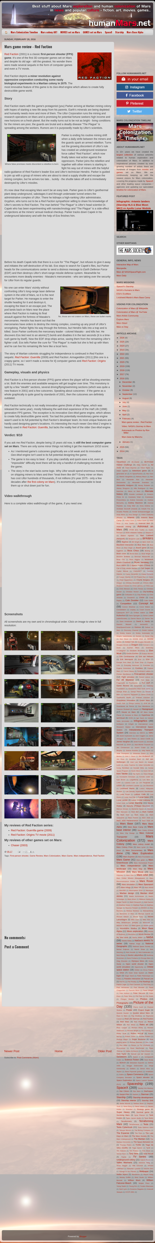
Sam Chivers (146, 1051)
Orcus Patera (148, 970)
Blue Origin (128, 548)
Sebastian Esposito (137, 1063)
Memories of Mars (127, 914)
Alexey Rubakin (144, 485)
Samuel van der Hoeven (140, 1054)
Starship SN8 (147, 1100)
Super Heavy (123, 1112)
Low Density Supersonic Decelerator (139, 791)
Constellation (121, 610)
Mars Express (129, 857)
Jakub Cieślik (145, 739)
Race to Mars (122, 1016)
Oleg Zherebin (122, 961)
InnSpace (120, 724)
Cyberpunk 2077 (123, 613)
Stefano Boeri (138, 1103)
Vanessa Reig (144, 1163)
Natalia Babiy (127, 941)
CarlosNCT (137, 571)
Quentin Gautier (123, 1013)
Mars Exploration (142, 853)
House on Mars (129, 712)
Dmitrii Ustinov (147, 630)
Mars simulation (128, 884)
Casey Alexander (131, 574)
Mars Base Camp (135, 827)
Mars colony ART (49, 32)
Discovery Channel (131, 630)
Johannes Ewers (139, 753)
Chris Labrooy (137, 586)
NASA (149, 937)
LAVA (119, 783)
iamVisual (121, 718)
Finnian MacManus (124, 674)
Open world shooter (135, 964)
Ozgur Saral (129, 976)
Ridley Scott (121, 1033)
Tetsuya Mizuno (125, 1130)
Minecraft (146, 923)
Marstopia (149, 890)
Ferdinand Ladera (143, 671)
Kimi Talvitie (122, 774)
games (120, 172)
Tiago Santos (137, 1148)
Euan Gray (139, 662)
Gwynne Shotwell (123, 709)
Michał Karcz (138, 917)
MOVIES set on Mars (70, 32)
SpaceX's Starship (125, 286)
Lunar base (143, 797)
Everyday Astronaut (131, 665)
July (124, 402)
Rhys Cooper (122, 1028)
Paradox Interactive (132, 979)
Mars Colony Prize (125, 847)
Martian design (127, 893)
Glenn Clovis (146, 695)
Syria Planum (139, 1115)
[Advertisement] (58, 238)
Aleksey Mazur (141, 477)
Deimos (137, 627)
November (127, 386)
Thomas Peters (126, 1145)
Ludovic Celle (140, 794)
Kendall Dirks (139, 768)
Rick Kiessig (146, 1031)
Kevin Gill (147, 771)
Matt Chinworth (135, 902)
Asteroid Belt (144, 523)
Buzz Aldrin (121, 565)
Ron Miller (123, 1045)
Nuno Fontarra (132, 958)
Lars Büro (146, 780)
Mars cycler (141, 847)
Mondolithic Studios (128, 928)
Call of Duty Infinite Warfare (127, 568)
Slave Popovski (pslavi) (133, 1071)
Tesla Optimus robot (145, 1127)
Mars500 (122, 890)
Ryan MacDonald (137, 1048)
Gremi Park (121, 703)
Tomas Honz (121, 1154)
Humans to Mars (131, 715)
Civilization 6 (129, 595)
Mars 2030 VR (147, 821)
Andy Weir (131, 506)
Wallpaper (144, 1171)
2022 (122, 354)
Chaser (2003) (19, 845)
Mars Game (67, 856)
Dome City (149, 636)
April (124, 414)
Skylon (119, 1071)
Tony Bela (133, 1153)
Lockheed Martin (127, 788)
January (126, 442)
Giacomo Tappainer (130, 695)
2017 (122, 374)
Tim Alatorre (121, 1151)
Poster (129, 1010)
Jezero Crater (140, 747)
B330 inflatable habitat (134, 533)
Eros (139, 659)
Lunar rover (121, 803)
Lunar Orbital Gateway (140, 800)
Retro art (144, 1024)
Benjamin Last (134, 539)
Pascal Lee (148, 979)
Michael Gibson (123, 917)
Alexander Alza (132, 479)
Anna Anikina (145, 506)
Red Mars (124, 1022)
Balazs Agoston (127, 535)
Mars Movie (137, 872)
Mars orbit (142, 874)
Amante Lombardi (136, 494)
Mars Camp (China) (145, 830)
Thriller (138, 1145)
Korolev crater (144, 777)
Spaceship (135, 1084)
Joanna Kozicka (132, 750)
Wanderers (136, 1174)
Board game (141, 548)
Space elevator (143, 1077)
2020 (122, 362)
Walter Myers (122, 1174)
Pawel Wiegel (148, 990)
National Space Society (141, 946)
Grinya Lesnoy (134, 703)
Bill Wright (135, 542)
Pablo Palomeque (143, 976)
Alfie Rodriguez (139, 488)
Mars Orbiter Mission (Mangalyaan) (131, 878)
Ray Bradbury (136, 1016)
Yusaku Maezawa (146, 1186)
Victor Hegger (122, 1166)
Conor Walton (145, 607)
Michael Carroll (144, 914)
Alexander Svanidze (140, 482)
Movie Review (144, 934)
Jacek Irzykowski (125, 736)
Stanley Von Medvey (145, 1088)
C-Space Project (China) (140, 565)
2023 (122, 350)
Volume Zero (148, 1168)
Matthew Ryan (138, 905)
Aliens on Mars (134, 491)
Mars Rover (146, 881)
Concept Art (146, 603)
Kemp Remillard (123, 768)
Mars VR (137, 887)
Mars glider (140, 860)
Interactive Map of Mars (127, 264)
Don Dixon (124, 639)
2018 (122, 370)
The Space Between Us (143, 1142)
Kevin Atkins (135, 771)
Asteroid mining (124, 526)
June (124, 406)
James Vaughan (123, 742)
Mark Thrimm (133, 818)
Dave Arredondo (126, 621)
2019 (122, 366)
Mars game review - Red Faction (137, 422)
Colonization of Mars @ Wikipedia (132, 308)
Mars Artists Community (128, 316)
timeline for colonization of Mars (131, 190)
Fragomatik (121, 683)
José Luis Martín (137, 762)
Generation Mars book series (139, 689)
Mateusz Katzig (145, 899)
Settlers (132, 1069)
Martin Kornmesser (136, 896)
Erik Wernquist (126, 659)
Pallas (119, 979)
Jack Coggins (140, 736)
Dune (119, 648)
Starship (119, 32)
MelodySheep (148, 911)
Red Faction (11, 54)
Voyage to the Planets (127, 1171)
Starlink (135, 1094)
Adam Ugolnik (122, 471)
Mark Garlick (147, 812)
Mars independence (83, 856)
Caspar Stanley (125, 577)
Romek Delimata (136, 1042)
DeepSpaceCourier (124, 627)
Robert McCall (137, 1033)
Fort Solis (145, 680)
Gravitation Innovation (126, 700)
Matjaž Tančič (122, 902)
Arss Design (133, 515)
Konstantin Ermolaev (127, 777)
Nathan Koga (134, 944)
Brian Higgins (134, 559)
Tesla (145, 1124)
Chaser (119, 583)
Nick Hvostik (130, 952)
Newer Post (11, 1051)
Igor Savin (140, 718)
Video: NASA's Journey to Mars (136, 426)
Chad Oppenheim (126, 580)
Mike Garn (135, 920)
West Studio (139, 1177)
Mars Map (137, 869)
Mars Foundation (144, 857)
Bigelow (125, 542)
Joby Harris (146, 750)
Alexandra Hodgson (125, 485)
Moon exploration (135, 931)
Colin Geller (148, 600)
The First (138, 1133)
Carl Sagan (145, 568)
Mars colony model (141, 844)
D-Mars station (139, 613)
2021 (122, 358)
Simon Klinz (145, 1069)
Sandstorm (122, 1057)
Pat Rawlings (144, 982)
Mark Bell (135, 812)
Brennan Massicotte (142, 557)
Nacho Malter (137, 937)
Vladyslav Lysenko (133, 1168)
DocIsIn (138, 636)
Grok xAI (147, 703)
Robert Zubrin (130, 1036)
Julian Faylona (129, 765)
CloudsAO (131, 598)
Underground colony (126, 1160)
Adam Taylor (145, 468)
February (126, 418)
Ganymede (138, 686)
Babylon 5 (149, 533)
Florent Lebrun (144, 677)
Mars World (149, 887)
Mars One (130, 875)
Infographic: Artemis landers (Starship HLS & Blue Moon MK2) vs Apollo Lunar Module (134, 205)
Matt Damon (148, 902)
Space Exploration (124, 1080)
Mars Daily (121, 275)
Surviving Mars (123, 1115)
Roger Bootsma (138, 1039)
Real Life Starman (132, 1019)
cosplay (133, 610)
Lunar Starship (135, 803)
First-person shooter (19, 856)
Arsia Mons (121, 515)
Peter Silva (128, 996)
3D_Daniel (135, 462)
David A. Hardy (143, 621)
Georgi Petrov (136, 692)
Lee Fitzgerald (144, 783)
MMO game (136, 925)
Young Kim (133, 1186)
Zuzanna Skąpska (137, 1189)
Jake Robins (132, 739)
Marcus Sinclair (122, 809)
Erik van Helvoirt (146, 656)
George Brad (122, 692)
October (126, 390)
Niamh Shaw (139, 949)
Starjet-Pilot (124, 1094)
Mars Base (126, 823)
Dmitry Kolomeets (143, 633)
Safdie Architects (132, 1051)
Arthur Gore (129, 520)
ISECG (142, 733)
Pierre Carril (138, 1007)
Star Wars (136, 1091)
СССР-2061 (129, 1192)
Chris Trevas (138, 589)
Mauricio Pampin (131, 908)
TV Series (139, 1156)
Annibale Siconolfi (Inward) (127, 509)
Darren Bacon (136, 618)
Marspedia (121, 268)
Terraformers (126, 1121)
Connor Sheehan (128, 607)
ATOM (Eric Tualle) (136, 530)
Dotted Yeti (129, 642)
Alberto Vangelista (126, 477)
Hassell (136, 709)
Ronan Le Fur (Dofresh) (140, 1045)
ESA (148, 659)
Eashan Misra (133, 648)
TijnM (148, 1148)
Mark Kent (124, 815)
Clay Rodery (141, 595)
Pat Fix (122, 982)
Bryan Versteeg (141, 562)
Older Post (105, 1051)
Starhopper (148, 1091)
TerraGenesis (134, 1124)
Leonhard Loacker (133, 786)
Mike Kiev (146, 920)
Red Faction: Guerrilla (35, 427)
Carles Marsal (122, 571)
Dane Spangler (134, 615)
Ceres (151, 577)
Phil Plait (139, 996)
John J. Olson (130, 756)
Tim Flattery (134, 1151)
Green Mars (145, 700)
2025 (122, 342)
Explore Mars (123, 319)
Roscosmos (121, 1048)
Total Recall (148, 1154)
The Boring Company (142, 1130)
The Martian (139, 1139)
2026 (122, 338)
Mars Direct (122, 323)
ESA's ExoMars (124, 294)
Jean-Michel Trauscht (142, 745)
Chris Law (149, 586)
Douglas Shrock (122, 645)
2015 (122, 447)
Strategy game (143, 1109)
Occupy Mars (146, 958)
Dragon (134, 645)
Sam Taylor (121, 1054)
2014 (122, 451)
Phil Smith (149, 996)
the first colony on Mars (40, 481)
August (125, 398)
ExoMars (139, 668)
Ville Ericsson (137, 1166)
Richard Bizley (137, 1028)
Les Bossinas (148, 786)
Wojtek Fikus (144, 1183)
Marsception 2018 (135, 890)
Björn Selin (146, 542)
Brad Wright (146, 554)
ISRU (151, 733)
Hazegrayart (147, 709)
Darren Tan (149, 618)
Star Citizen (124, 1091)
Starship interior (128, 1100)
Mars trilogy (126, 887)
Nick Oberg (121, 955)
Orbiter (137, 970)
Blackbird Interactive (125, 545)
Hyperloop (145, 715)
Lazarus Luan (129, 783)
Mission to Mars (122, 925)
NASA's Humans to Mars (128, 290)
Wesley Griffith (125, 1177)
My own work (122, 937)
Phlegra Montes (127, 999)
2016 (122, 378)
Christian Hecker (132, 592)
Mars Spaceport (145, 884)
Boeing (147, 551)
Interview (132, 733)
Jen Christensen (123, 747)
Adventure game (139, 471)
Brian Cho (121, 559)
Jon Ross (120, 759)
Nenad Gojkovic (123, 949)
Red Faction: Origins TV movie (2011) (33, 834)
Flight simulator (127, 677)
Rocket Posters (144, 1036)
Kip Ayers (136, 774)
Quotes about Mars (141, 1013)
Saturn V (136, 1057)
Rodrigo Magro (122, 1039)
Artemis (130, 517)
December (127, 382)
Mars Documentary (134, 850)
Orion (122, 973)
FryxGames (133, 683)
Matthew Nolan (124, 905)
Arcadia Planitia (123, 512)
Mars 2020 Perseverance (127, 821)
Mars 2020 (146, 818)
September (127, 394)
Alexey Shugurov (123, 488)
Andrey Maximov (135, 503)
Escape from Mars (124, 662)
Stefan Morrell (124, 1103)
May (124, 410)
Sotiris (121, 1074)
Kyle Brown (121, 780)
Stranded (129, 1109)
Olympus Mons (137, 961)
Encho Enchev (132, 653)
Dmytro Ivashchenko (124, 636)
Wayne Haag (148, 1174)
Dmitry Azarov (125, 633)
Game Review (36, 856)
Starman (145, 1094)
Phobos (143, 999)
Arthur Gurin (141, 520)
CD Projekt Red (139, 577)
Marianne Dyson (137, 809)
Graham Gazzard (143, 697)
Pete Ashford (124, 993)
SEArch (122, 1063)
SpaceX (108, 32)
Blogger (83, 1236)
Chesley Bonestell (133, 583)
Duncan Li (147, 645)
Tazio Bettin (148, 1118)
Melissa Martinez (132, 911)
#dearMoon (121, 462)
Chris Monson (124, 589)
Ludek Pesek (125, 794)
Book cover (121, 554)
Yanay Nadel (121, 1186)
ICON (131, 718)
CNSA (141, 597)
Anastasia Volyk (134, 497)
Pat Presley (132, 982)
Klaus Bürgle (148, 774)
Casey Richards (147, 574)
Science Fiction (132, 1060)
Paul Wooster (139, 987)
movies (145, 169)
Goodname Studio (124, 697)
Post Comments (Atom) (28, 1057)
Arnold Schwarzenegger (141, 512)
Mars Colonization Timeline (24, 32)
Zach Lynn (123, 1189)
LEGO (119, 785)
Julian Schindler (144, 765)
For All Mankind (125, 680)
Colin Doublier (132, 600)
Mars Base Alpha (135, 32)
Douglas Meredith (144, 642)
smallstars (149, 1071)
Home (58, 1051)
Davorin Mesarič (124, 624)
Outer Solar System (136, 973)
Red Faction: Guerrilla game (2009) (31, 830)
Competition (125, 603)
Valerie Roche (145, 1160)
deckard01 (144, 624)
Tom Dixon (146, 1151)
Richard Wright (132, 1031)
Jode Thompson (123, 753)
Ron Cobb (149, 1042)
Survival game (142, 1112)
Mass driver (131, 899)
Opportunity (139, 967)
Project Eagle (144, 1010)
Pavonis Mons (134, 990)
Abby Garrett (142, 465)
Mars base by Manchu (132, 437)
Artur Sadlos (129, 523)
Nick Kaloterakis (145, 952)
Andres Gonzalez (136, 500)
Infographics (140, 720)
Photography (122, 1003)
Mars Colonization (52, 856)
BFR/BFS (148, 538)
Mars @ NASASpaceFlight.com (131, 272)
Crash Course (145, 610)
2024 (122, 346)
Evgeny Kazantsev (124, 668)
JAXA (129, 745)
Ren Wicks (131, 1025)
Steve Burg (127, 1106)
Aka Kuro (149, 474)
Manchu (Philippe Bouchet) (138, 806)
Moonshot (132, 934)
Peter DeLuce (139, 993)
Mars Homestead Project (143, 863)
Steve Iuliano (140, 1106)
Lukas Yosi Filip (129, 797)
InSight (131, 724)
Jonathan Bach (135, 759)
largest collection (125, 155)
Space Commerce (135, 1074)
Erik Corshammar (126, 656)
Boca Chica (133, 550)
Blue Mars (141, 545)
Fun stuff (146, 683)
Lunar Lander (122, 800)
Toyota (123, 1157)
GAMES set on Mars (92, 32)
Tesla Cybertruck (124, 1127)
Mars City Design (127, 833)
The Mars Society (139, 1136)
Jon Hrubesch (144, 756)
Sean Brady (148, 1060)
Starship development (143, 1097)
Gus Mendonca (144, 706)
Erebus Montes (147, 654)
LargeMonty (133, 780)
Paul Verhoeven (123, 987)
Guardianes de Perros (125, 706)
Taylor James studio (133, 1118)
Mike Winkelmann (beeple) (127, 923)
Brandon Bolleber (123, 557)
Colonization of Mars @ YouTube (132, 312)
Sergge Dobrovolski (135, 1066)
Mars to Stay (122, 327)
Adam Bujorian (131, 468)
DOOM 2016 (138, 639)
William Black (134, 1180)
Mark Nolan (139, 815)
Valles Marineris (124, 1162)
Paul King (146, 984)
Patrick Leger (121, 984)
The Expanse (123, 1133)
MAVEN (144, 908)
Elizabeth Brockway (137, 651)
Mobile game (148, 925)
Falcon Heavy (129, 671)
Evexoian (146, 665)
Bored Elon (134, 554)
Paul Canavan (135, 984)
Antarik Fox (145, 509)
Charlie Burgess (143, 580)
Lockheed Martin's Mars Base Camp (133, 297)
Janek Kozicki (138, 742)
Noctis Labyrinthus (135, 955)
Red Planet (138, 1022)
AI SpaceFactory (136, 474)
